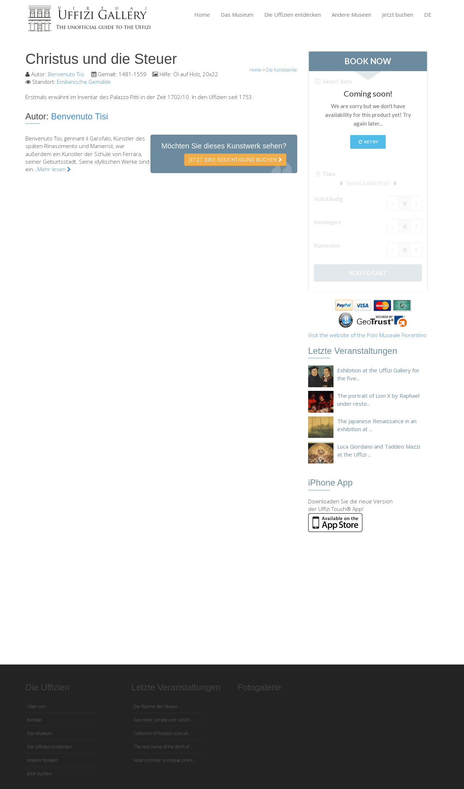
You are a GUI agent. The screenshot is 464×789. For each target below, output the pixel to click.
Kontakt (34, 720)
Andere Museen (351, 14)
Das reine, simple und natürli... (163, 720)
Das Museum (237, 14)
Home (202, 14)
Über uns (36, 706)
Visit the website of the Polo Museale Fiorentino (367, 335)
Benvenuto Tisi (67, 74)
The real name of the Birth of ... (163, 747)
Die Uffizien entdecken (292, 14)
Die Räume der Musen (155, 706)
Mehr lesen (54, 169)
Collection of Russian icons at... (162, 733)
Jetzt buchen (397, 14)
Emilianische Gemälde (84, 81)
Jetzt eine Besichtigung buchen (235, 159)
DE (427, 14)
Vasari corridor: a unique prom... (164, 760)
